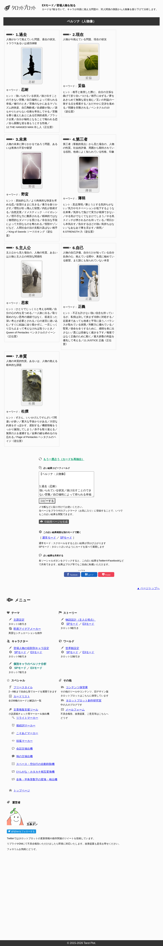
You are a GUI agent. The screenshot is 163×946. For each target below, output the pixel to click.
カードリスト (22, 696)
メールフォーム (75, 709)
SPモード (66, 537)
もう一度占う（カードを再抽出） (63, 459)
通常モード (49, 537)
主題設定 (19, 619)
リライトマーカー (27, 717)
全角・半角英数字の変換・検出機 (36, 779)
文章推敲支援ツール (26, 709)
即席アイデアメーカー (27, 628)
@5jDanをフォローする (21, 831)
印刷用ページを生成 (56, 521)
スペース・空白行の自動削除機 (35, 764)
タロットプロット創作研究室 (83, 700)
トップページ (22, 790)
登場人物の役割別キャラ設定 (31, 648)
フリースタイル (23, 687)
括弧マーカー (24, 740)
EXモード (88, 623)
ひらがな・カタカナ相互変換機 (35, 771)
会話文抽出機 (24, 748)
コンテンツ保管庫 (77, 687)
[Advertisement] (83, 894)
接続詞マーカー (25, 725)
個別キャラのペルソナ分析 (30, 663)
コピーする (47, 500)
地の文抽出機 (24, 756)
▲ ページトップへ (148, 588)
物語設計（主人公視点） (81, 619)
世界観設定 (72, 648)
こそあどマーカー (27, 733)
